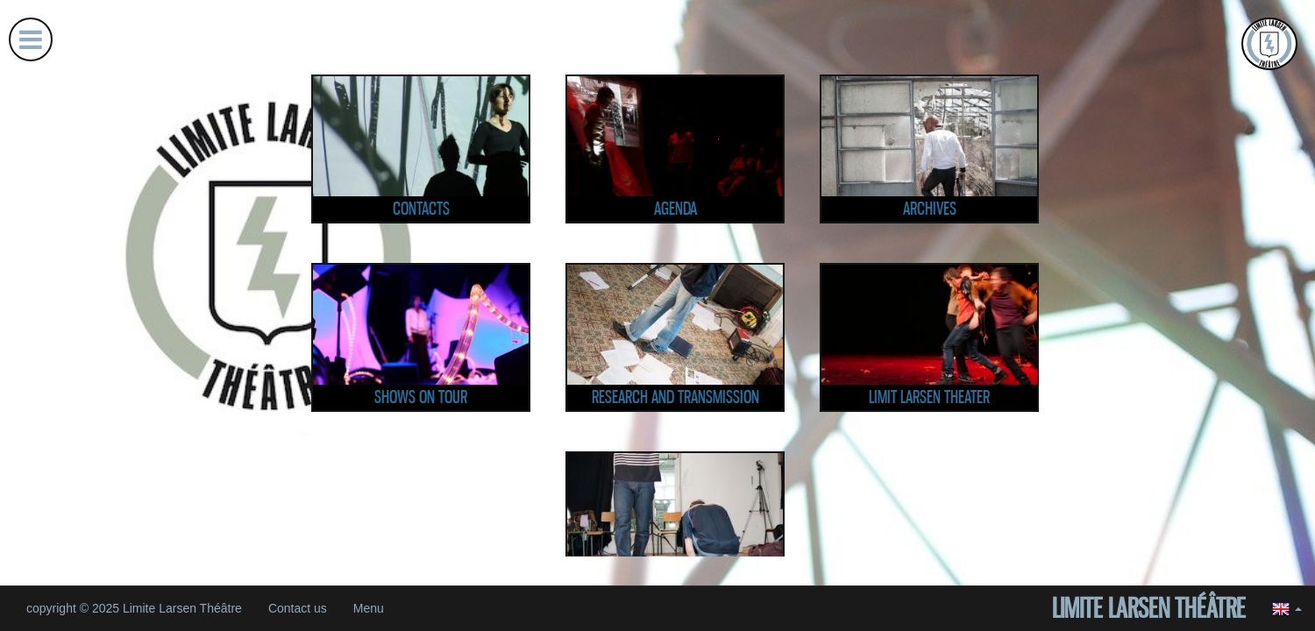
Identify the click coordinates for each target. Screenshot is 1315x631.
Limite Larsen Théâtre (1149, 608)
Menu (368, 608)
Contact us (297, 608)
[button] (1287, 608)
